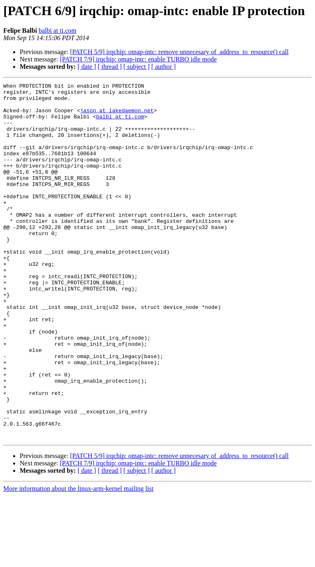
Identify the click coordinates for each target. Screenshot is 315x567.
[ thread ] (110, 66)
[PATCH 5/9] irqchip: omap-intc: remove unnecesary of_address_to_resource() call (179, 51)
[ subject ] (136, 66)
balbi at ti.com (57, 30)
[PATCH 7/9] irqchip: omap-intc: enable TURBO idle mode (138, 59)
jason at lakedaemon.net (116, 116)
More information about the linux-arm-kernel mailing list (78, 559)
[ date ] (87, 66)
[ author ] (163, 66)
